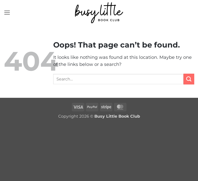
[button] (7, 12)
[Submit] (188, 79)
